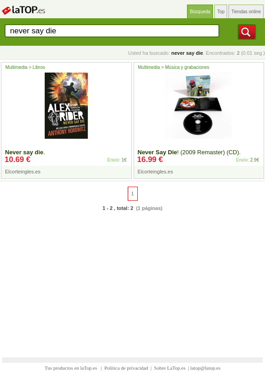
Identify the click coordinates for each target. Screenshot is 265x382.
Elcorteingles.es (23, 171)
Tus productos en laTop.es (72, 368)
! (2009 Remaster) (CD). (189, 152)
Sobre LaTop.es (170, 368)
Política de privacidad (126, 368)
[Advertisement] (132, 279)
